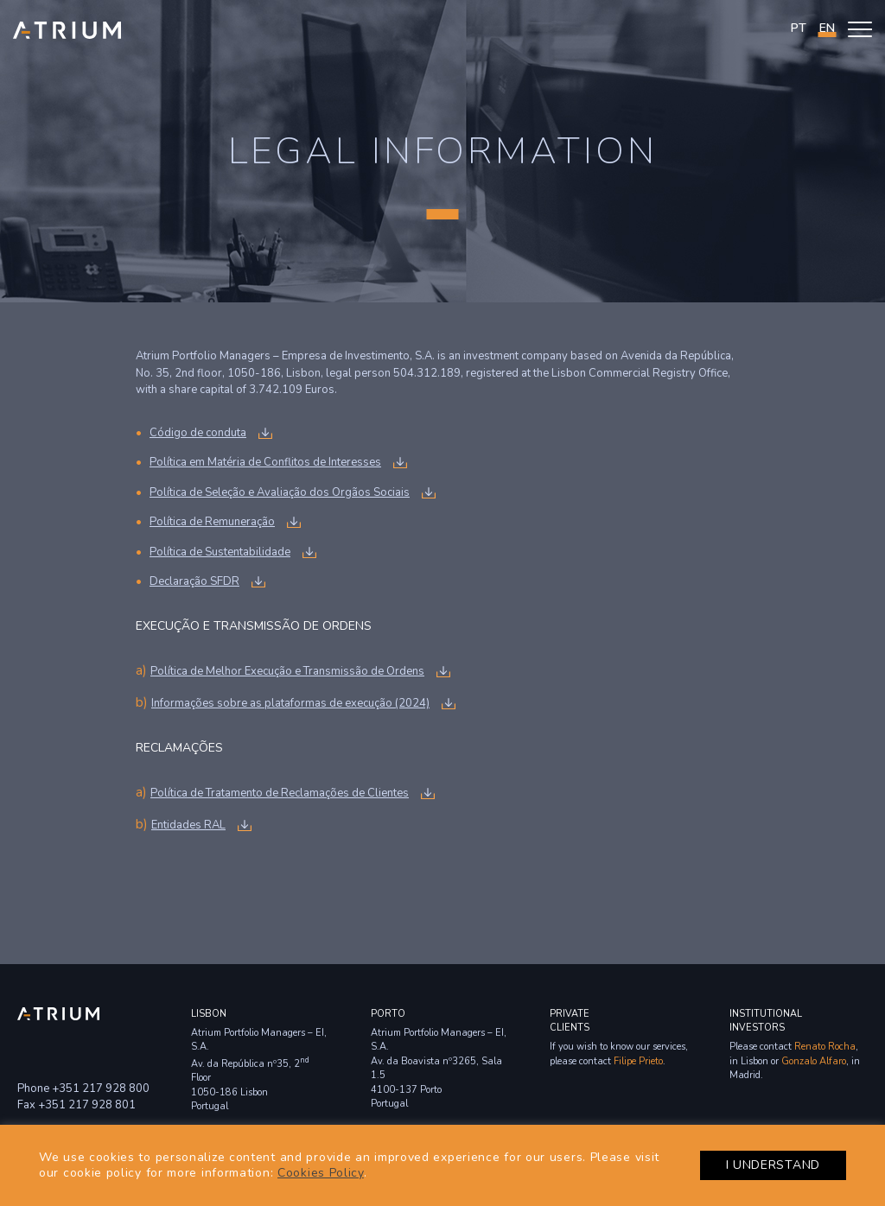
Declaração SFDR (194, 581)
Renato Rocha (825, 1046)
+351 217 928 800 (101, 1088)
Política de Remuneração (212, 522)
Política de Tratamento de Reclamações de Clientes (279, 793)
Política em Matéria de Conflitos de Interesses (265, 462)
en (827, 28)
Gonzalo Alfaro (813, 1061)
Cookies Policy (320, 1173)
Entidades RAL (188, 825)
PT (798, 28)
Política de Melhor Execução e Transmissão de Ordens (287, 671)
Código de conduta (198, 433)
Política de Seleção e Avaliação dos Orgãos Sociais (280, 492)
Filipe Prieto (638, 1061)
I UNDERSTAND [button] (773, 1165)
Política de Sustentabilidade (220, 552)
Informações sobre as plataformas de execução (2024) (290, 703)
